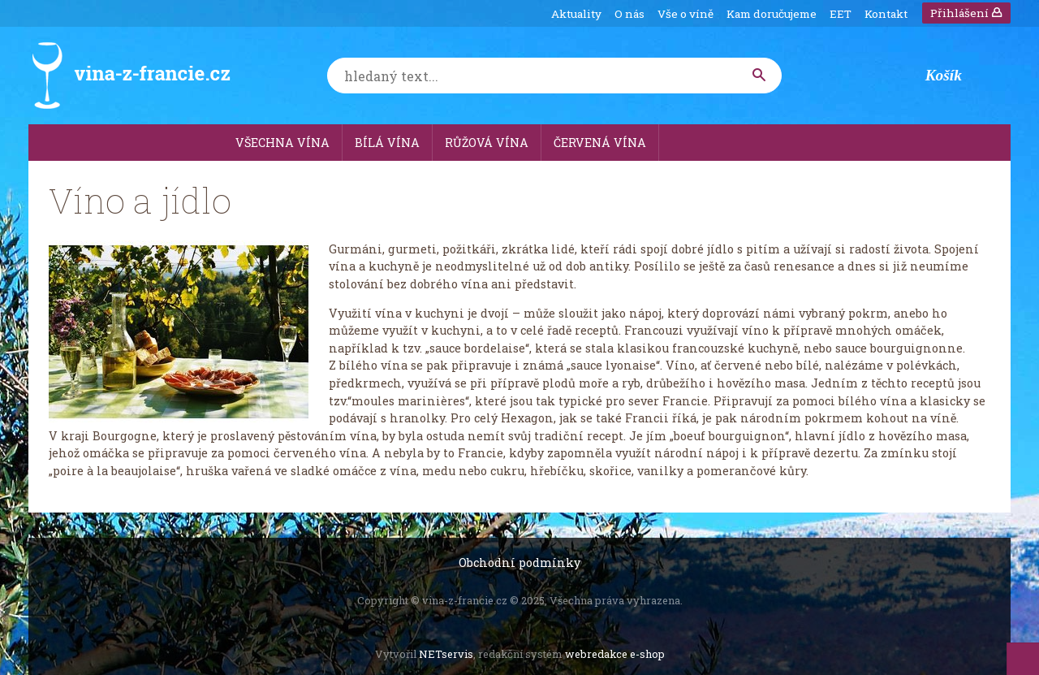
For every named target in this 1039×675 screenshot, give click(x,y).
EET (840, 13)
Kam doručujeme (771, 13)
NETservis (446, 654)
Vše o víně (685, 13)
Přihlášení (966, 13)
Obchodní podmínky (519, 562)
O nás (629, 13)
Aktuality (576, 13)
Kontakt (886, 13)
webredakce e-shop (615, 654)
